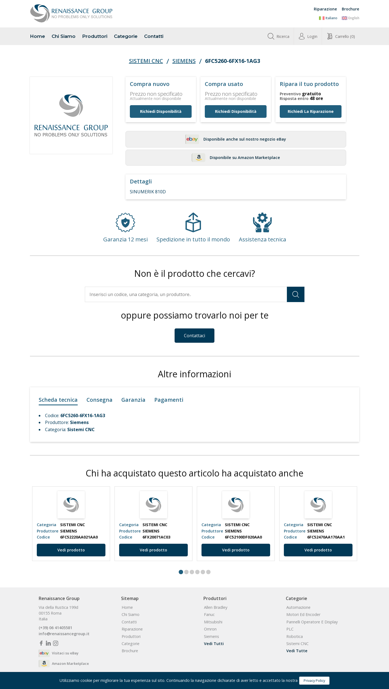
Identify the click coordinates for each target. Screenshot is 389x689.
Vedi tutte (296, 650)
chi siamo (63, 36)
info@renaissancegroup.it (64, 634)
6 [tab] (208, 572)
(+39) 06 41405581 (55, 628)
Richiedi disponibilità (160, 111)
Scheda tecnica (58, 399)
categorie (126, 36)
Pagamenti (168, 399)
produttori (94, 36)
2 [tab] (186, 572)
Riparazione (325, 9)
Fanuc (209, 614)
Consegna (99, 399)
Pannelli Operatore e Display (312, 622)
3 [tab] (192, 572)
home (37, 36)
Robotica (294, 636)
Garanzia (133, 399)
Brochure (350, 9)
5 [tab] (203, 572)
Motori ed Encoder (303, 614)
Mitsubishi (213, 622)
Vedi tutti (214, 643)
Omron (210, 629)
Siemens (184, 61)
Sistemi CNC (146, 61)
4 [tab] (197, 572)
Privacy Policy (314, 680)
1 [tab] (181, 572)
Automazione (298, 607)
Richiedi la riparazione (311, 111)
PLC (289, 629)
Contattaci (194, 336)
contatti (153, 36)
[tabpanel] (71, 523)
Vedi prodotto (71, 550)
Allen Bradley (215, 607)
